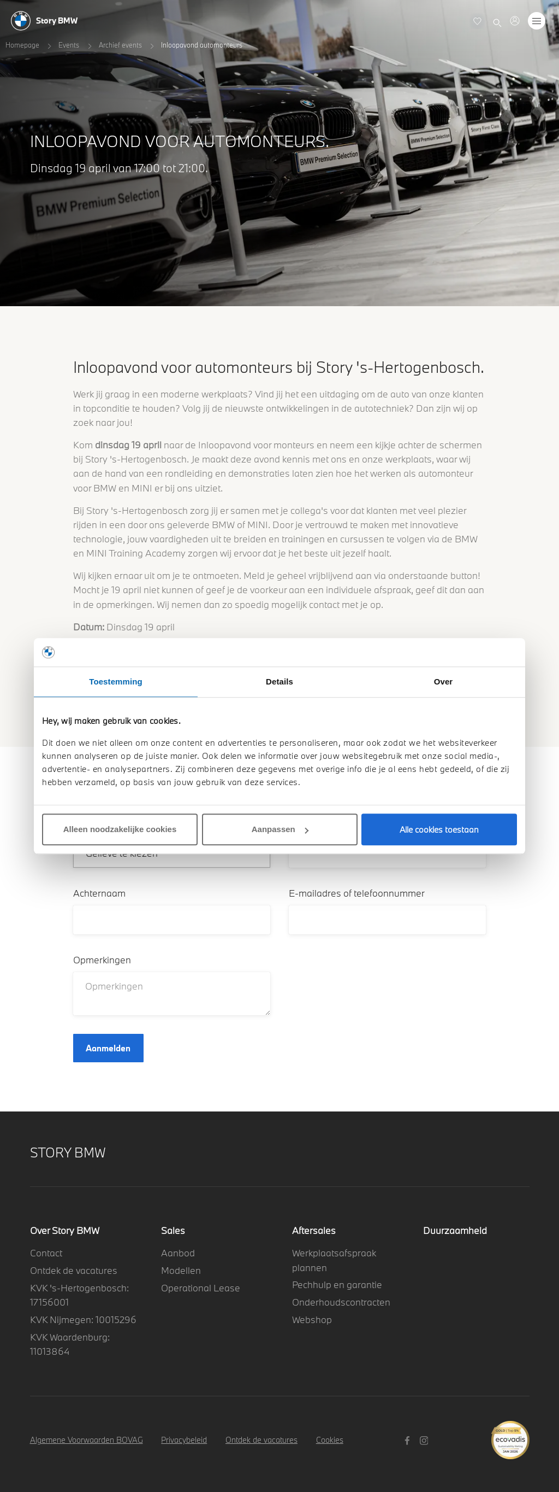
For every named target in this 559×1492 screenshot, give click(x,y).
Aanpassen (280, 829)
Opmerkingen (102, 959)
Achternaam (99, 893)
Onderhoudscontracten (341, 1302)
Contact (46, 1253)
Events (68, 44)
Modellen (181, 1270)
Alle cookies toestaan (439, 829)
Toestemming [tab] (115, 681)
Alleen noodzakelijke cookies (120, 829)
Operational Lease (200, 1288)
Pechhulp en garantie (337, 1284)
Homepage (22, 44)
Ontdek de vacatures (73, 1270)
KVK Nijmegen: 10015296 (83, 1319)
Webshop (312, 1319)
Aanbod (178, 1253)
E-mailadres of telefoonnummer (357, 893)
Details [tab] (279, 681)
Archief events (120, 44)
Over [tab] (443, 681)
